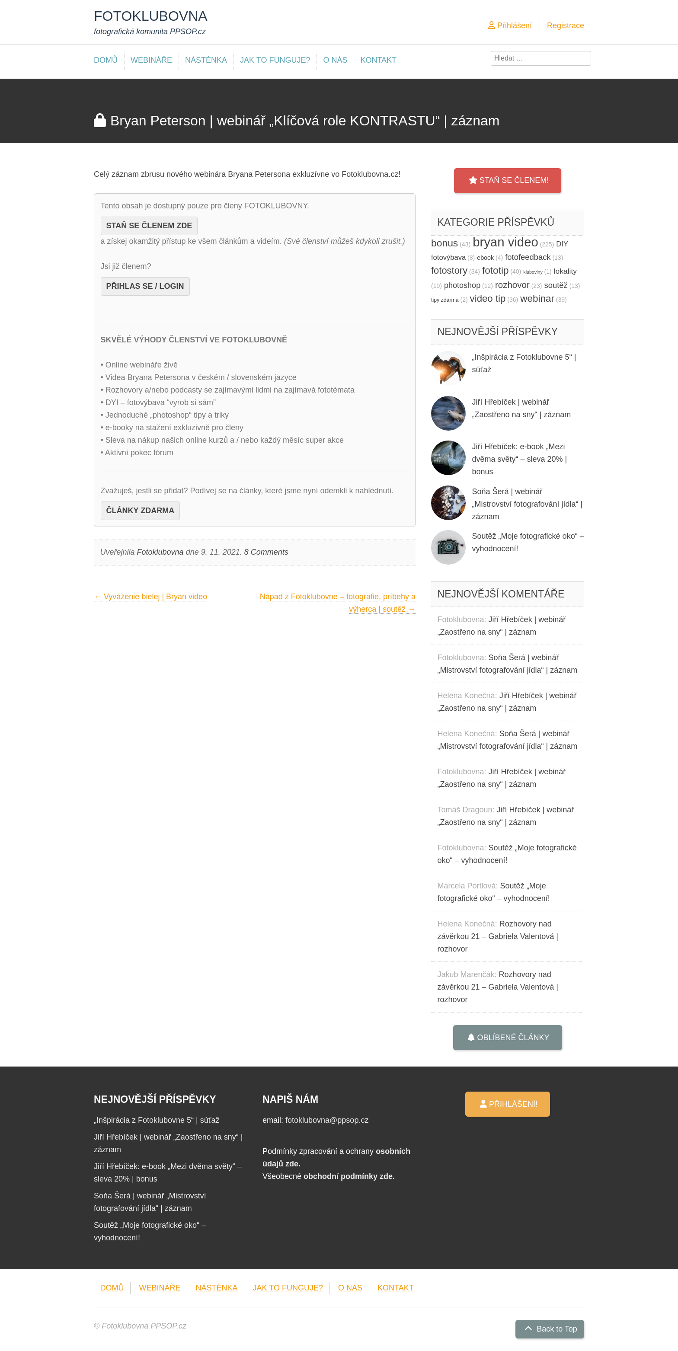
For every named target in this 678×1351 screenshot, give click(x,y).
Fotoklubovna (160, 552)
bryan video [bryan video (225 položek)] (513, 242)
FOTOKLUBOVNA (151, 16)
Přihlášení (510, 25)
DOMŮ (106, 60)
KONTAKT (378, 60)
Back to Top (549, 1329)
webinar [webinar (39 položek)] (543, 298)
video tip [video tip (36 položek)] (494, 298)
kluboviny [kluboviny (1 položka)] (537, 272)
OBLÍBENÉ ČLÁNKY (507, 1037)
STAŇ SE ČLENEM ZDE (149, 225)
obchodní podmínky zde (348, 1176)
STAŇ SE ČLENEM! (508, 180)
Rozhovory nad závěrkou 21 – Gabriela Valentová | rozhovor (498, 936)
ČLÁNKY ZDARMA (140, 510)
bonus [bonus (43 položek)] (450, 243)
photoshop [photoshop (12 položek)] (468, 285)
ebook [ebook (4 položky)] (490, 257)
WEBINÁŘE (151, 60)
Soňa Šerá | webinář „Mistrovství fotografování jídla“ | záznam (527, 504)
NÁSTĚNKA (206, 60)
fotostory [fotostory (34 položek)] (455, 270)
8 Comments (266, 552)
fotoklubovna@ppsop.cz (326, 1120)
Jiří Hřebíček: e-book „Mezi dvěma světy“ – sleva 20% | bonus (519, 459)
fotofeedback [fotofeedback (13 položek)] (534, 257)
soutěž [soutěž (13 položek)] (562, 285)
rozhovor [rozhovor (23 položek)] (518, 285)
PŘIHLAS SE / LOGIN (145, 286)
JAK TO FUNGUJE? (275, 60)
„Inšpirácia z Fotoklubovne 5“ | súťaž (157, 1120)
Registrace (565, 25)
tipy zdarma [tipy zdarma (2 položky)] (449, 300)
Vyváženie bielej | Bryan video (150, 596)
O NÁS (335, 60)
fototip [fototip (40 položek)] (501, 270)
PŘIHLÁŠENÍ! (507, 1104)
